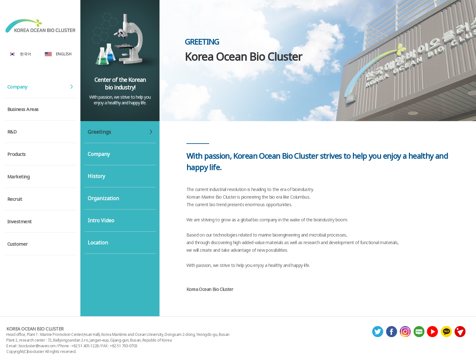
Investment (19, 221)
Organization (103, 198)
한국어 (25, 54)
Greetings (99, 131)
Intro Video (101, 220)
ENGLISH (64, 54)
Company (17, 86)
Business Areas (23, 109)
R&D (12, 131)
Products (16, 154)
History (96, 176)
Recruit (14, 199)
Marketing (18, 176)
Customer (17, 244)
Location (98, 242)
